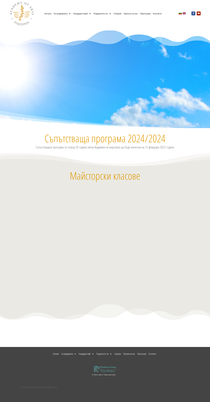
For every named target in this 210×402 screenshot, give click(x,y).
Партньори (145, 13)
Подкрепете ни (100, 13)
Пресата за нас (131, 13)
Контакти (157, 13)
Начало (47, 13)
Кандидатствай (80, 13)
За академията (60, 13)
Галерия (117, 13)
